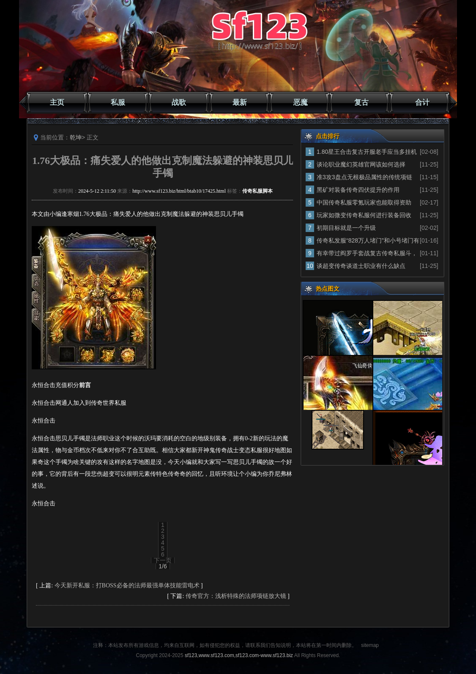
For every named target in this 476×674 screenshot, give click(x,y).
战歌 (179, 102)
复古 (361, 102)
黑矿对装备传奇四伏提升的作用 (358, 189)
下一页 (163, 560)
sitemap (370, 645)
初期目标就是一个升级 (346, 227)
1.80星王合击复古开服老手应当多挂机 (367, 151)
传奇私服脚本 (257, 191)
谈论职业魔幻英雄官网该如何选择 (361, 164)
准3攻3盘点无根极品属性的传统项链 (364, 177)
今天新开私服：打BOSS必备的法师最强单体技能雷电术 (127, 585)
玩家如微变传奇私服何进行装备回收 (364, 215)
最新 (240, 102)
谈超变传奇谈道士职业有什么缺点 (361, 265)
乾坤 (76, 137)
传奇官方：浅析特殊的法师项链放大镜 (236, 596)
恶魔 (300, 102)
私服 (118, 102)
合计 (422, 102)
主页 (57, 102)
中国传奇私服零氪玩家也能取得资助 (364, 202)
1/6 (163, 566)
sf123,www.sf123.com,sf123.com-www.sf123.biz (239, 655)
